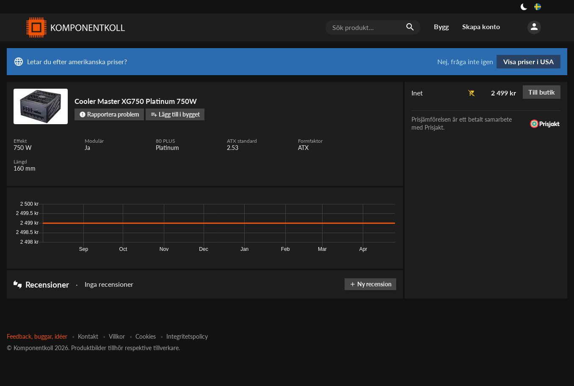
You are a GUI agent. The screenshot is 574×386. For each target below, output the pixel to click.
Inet (417, 93)
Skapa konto (481, 26)
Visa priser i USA (528, 61)
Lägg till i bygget (175, 114)
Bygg (441, 26)
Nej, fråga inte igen (465, 61)
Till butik (541, 92)
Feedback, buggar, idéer (37, 336)
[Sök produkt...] (373, 27)
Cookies (145, 336)
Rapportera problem (109, 114)
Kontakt (88, 336)
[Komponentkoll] (73, 27)
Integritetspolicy (187, 336)
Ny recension (370, 284)
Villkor (117, 336)
